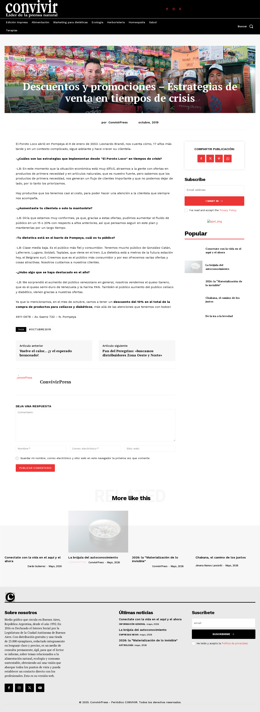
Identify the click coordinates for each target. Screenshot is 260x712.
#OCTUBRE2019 (40, 329)
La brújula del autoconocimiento (217, 267)
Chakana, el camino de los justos (221, 557)
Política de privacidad (234, 643)
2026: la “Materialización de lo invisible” (155, 559)
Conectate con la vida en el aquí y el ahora (223, 250)
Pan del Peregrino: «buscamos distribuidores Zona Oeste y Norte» (132, 353)
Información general (132, 624)
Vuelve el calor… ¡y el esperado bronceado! (46, 353)
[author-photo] (16, 565)
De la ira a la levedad (219, 316)
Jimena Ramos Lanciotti (209, 565)
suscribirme (223, 634)
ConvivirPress (118, 122)
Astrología (126, 645)
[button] (246, 26)
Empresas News (130, 74)
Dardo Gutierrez (36, 566)
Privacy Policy (228, 210)
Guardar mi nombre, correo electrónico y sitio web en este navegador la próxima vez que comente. (85, 458)
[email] (214, 189)
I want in (214, 201)
